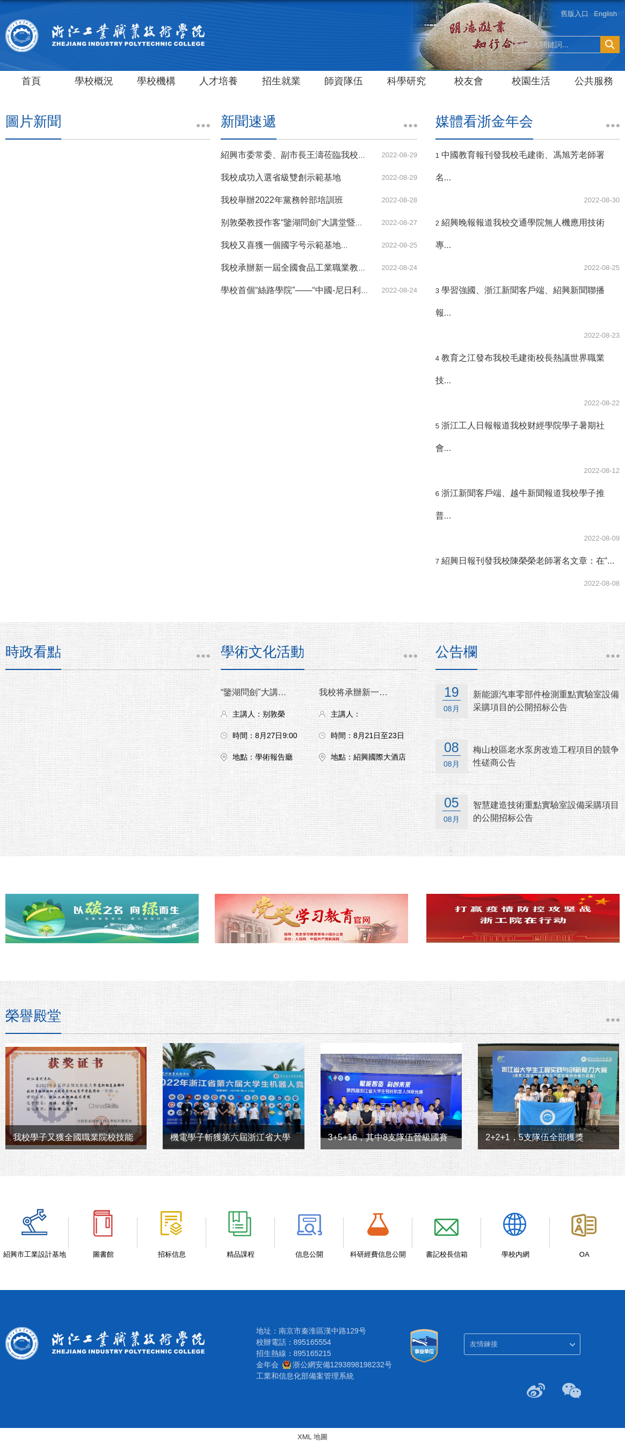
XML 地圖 (312, 1437)
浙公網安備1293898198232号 (342, 1364)
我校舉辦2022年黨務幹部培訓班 (282, 200)
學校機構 (156, 81)
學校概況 (94, 81)
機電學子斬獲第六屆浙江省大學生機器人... (251, 1137)
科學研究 (406, 81)
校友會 (468, 81)
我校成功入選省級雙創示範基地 (281, 177)
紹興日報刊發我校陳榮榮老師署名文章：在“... (528, 560)
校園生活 (531, 81)
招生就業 (281, 81)
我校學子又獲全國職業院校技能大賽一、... (94, 1137)
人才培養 (218, 81)
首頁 (31, 81)
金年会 (267, 1364)
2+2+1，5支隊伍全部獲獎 (534, 1137)
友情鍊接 (484, 1344)
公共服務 (594, 81)
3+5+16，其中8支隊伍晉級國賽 (388, 1137)
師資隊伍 (343, 81)
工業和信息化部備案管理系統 (305, 1376)
